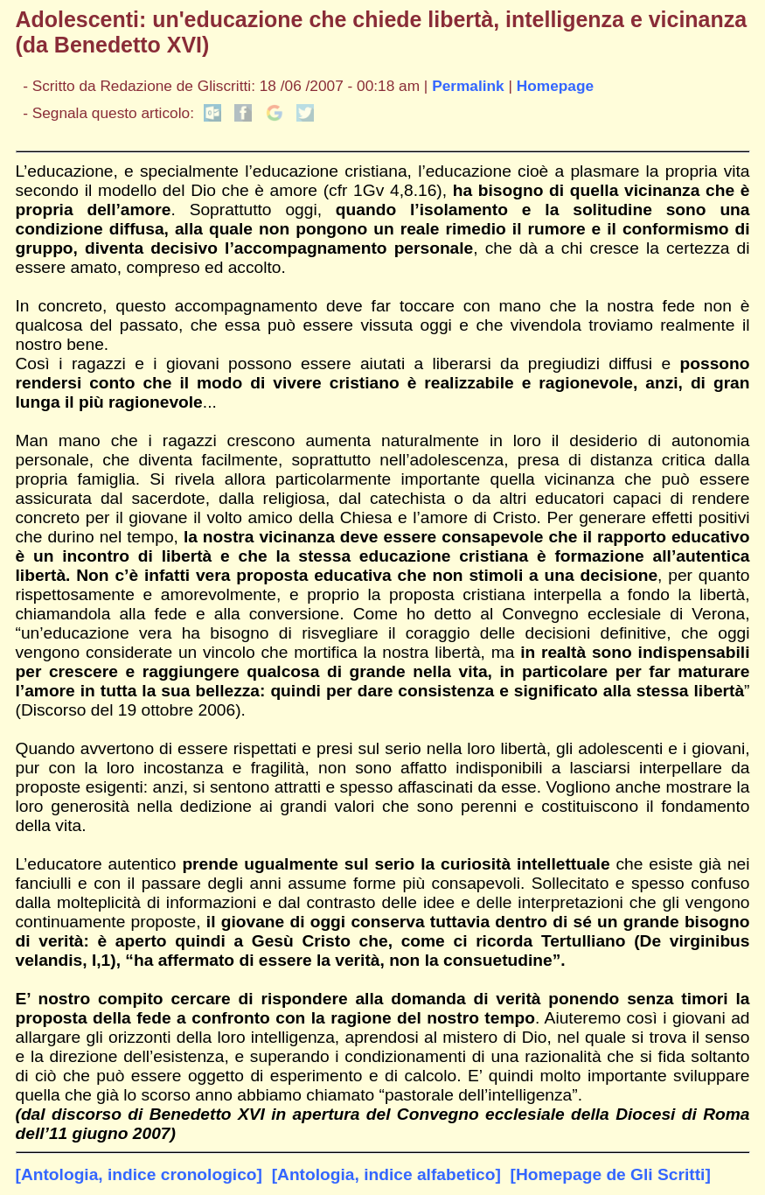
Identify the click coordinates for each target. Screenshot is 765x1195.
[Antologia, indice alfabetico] (386, 1174)
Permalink (468, 85)
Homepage (555, 85)
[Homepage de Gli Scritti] (611, 1174)
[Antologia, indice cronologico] (139, 1174)
